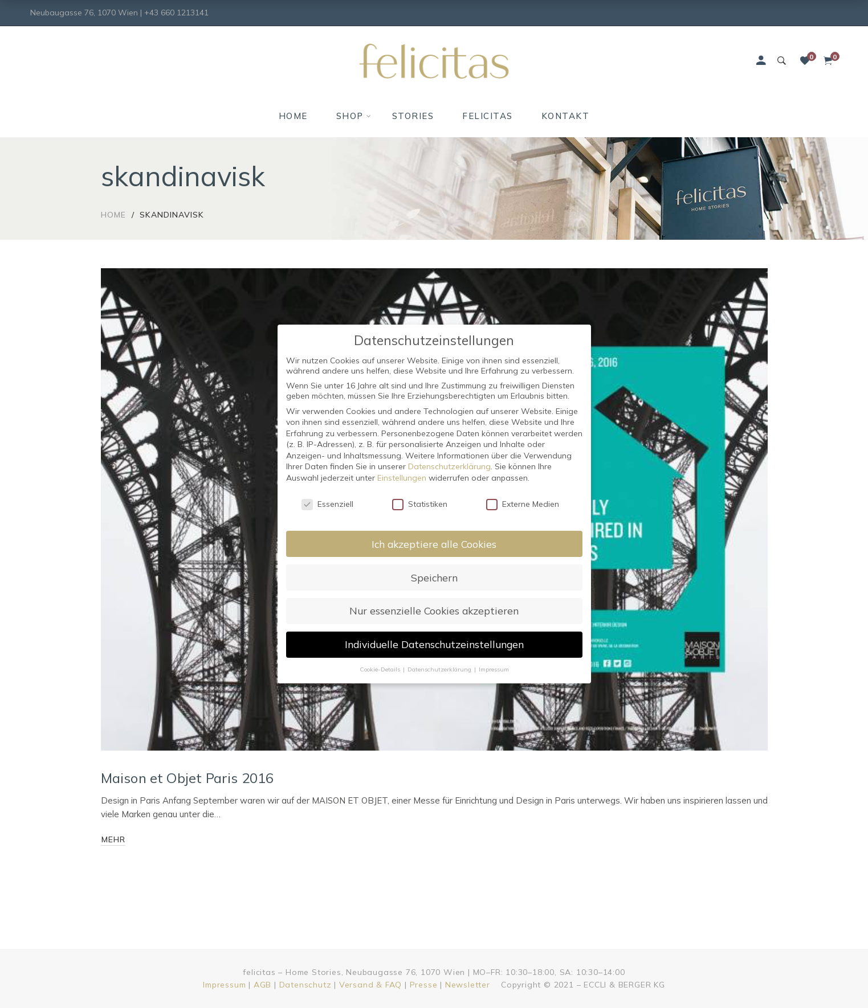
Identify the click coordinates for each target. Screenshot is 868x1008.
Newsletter (467, 985)
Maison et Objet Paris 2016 (187, 777)
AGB (262, 985)
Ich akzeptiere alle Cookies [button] (434, 544)
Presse (424, 985)
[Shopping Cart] (828, 61)
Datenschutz (305, 985)
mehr (113, 839)
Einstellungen (401, 478)
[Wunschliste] (804, 61)
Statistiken (419, 504)
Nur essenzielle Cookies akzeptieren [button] (434, 610)
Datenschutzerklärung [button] (440, 669)
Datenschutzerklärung (449, 466)
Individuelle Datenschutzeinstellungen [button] (434, 644)
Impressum (224, 985)
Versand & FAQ (370, 985)
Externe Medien (522, 504)
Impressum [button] (494, 669)
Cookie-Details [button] (381, 669)
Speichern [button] (434, 577)
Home (113, 215)
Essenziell (327, 504)
